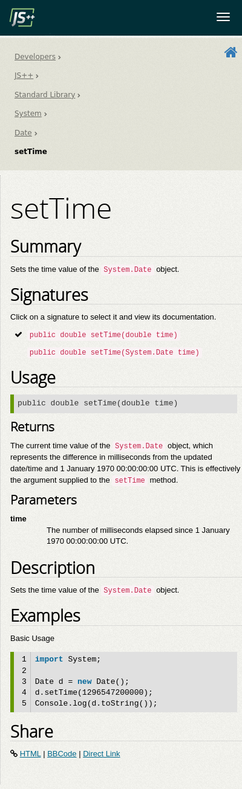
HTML (30, 753)
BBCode (61, 753)
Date (23, 133)
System (28, 113)
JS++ (24, 75)
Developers (35, 57)
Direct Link (101, 753)
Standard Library (45, 95)
